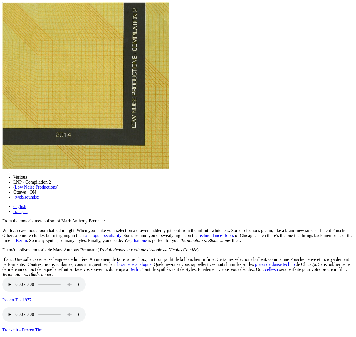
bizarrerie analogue (134, 264)
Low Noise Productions (36, 187)
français (20, 211)
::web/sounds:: (26, 197)
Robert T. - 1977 (16, 300)
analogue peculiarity (103, 235)
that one (140, 240)
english (19, 206)
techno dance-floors (216, 235)
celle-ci (271, 269)
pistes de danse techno (275, 264)
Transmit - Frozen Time (23, 330)
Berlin (21, 240)
